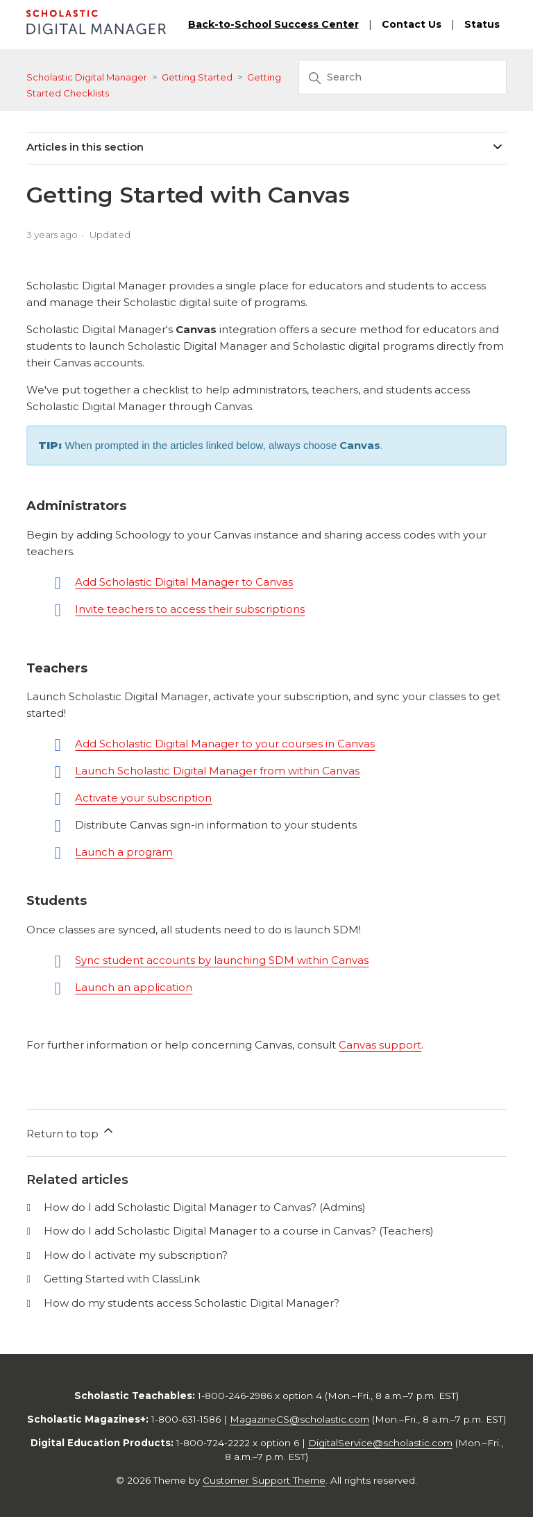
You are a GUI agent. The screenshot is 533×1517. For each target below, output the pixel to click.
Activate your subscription (143, 797)
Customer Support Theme (264, 1480)
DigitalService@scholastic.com (380, 1442)
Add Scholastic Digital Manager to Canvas (184, 581)
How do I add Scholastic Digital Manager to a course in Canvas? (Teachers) (239, 1230)
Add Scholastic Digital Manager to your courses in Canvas (225, 743)
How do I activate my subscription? (136, 1255)
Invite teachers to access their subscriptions (190, 609)
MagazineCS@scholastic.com (299, 1419)
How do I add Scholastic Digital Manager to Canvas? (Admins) (205, 1207)
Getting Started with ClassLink (122, 1278)
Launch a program (124, 851)
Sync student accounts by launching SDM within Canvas (222, 960)
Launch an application (133, 987)
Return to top (70, 1132)
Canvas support (380, 1044)
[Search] (402, 77)
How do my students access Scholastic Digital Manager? (191, 1303)
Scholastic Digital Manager (86, 77)
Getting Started (197, 77)
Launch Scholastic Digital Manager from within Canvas (217, 770)
